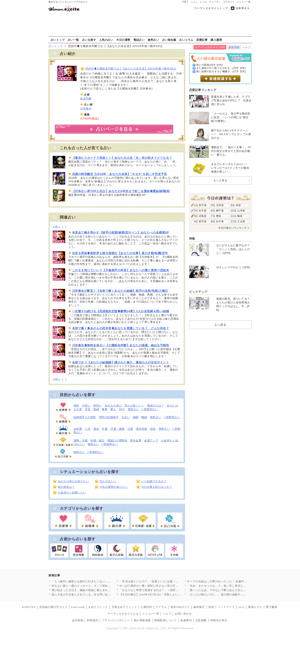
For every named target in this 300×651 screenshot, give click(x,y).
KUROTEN (29, 607)
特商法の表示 (218, 620)
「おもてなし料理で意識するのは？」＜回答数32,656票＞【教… (160, 590)
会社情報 (77, 620)
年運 (105, 428)
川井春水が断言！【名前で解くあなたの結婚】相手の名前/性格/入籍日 (120, 290)
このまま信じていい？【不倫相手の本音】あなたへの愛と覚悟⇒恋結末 (120, 270)
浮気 (87, 409)
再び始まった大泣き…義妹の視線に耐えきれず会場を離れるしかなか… (97, 590)
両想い (97, 405)
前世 (153, 428)
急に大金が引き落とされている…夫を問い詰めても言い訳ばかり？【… (97, 594)
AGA (241, 607)
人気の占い (106, 40)
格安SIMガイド (180, 607)
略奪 (105, 409)
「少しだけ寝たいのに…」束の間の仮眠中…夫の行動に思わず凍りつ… (232, 594)
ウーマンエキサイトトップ (211, 8)
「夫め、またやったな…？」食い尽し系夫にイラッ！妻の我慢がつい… (232, 585)
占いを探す (89, 40)
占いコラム (186, 40)
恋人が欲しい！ (134, 405)
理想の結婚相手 (109, 417)
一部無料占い (149, 409)
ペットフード (226, 607)
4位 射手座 (200, 221)
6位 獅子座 (217, 210)
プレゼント (229, 2)
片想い (86, 405)
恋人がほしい (108, 481)
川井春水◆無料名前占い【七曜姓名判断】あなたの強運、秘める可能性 (120, 345)
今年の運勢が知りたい (114, 486)
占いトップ (58, 40)
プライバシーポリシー (116, 620)
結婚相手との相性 (85, 417)
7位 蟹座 (216, 216)
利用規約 (92, 620)
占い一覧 (73, 40)
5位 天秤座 (217, 205)
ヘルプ (246, 47)
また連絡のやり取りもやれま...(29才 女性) (221, 68)
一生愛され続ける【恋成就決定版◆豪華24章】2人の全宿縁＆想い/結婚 (120, 311)
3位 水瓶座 (200, 216)
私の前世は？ (66, 486)
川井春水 (85, 108)
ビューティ (215, 2)
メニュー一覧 (244, 2)
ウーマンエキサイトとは (123, 613)
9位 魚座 (236, 205)
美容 (211, 607)
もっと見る (220, 180)
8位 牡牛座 (217, 221)
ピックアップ (198, 291)
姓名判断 (85, 98)
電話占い (139, 40)
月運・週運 (117, 428)
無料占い (153, 40)
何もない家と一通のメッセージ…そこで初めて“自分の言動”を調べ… (95, 585)
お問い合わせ (183, 613)
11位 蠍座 (237, 216)
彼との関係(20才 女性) (209, 64)
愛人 (113, 409)
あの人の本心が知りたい (73, 481)
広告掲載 (201, 620)
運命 (96, 428)
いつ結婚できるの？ (154, 481)
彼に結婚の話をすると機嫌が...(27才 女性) (221, 71)
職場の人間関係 (117, 440)
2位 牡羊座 (200, 210)
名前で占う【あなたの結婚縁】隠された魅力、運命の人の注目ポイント (120, 362)
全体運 (78, 428)
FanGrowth (78, 607)
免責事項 (186, 620)
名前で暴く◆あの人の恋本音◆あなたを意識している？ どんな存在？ (120, 328)
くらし (194, 2)
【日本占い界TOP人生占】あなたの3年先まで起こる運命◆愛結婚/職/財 (121, 191)
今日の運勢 (123, 40)
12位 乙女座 (238, 221)
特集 (192, 238)
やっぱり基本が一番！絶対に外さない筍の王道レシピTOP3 (156, 585)
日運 (130, 428)
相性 (76, 405)
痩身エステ (255, 607)
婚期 (136, 417)
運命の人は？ (155, 405)
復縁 (96, 409)
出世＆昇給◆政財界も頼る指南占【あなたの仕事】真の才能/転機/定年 (120, 253)
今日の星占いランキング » (233, 227)
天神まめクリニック (124, 607)
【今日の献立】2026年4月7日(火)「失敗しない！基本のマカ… (158, 594)
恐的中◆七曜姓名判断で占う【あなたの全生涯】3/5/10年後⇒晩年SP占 (130, 68)
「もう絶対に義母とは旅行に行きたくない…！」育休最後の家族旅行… (97, 581)
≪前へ (56, 226)
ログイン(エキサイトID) (210, 47)
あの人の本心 (113, 405)
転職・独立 (97, 440)
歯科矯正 (199, 607)
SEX (122, 409)
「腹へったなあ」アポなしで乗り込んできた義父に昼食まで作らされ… (232, 590)
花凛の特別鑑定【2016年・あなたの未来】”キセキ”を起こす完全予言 (119, 174)
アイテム (161, 607)
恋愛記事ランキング (202, 90)
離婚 (144, 417)
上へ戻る (220, 324)
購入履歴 (216, 40)
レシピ (203, 2)
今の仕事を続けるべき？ (156, 486)
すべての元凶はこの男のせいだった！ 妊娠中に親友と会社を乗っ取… (231, 581)
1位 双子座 (200, 205)
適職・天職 (81, 440)
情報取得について (165, 620)
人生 (87, 428)
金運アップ (151, 440)
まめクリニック (98, 607)
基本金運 (135, 440)
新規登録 (234, 47)
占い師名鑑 (169, 40)
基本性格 (141, 428)
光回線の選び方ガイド (53, 607)
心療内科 (146, 607)
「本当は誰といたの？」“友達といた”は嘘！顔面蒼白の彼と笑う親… (162, 581)
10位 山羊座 (238, 210)
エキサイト (243, 8)
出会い (125, 417)
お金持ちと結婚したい (72, 492)
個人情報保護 (142, 620)
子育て (185, 2)
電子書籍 (271, 607)
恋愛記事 (202, 40)
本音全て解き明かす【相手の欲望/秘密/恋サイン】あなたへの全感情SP (120, 232)
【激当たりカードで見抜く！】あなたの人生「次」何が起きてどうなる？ (122, 157)
